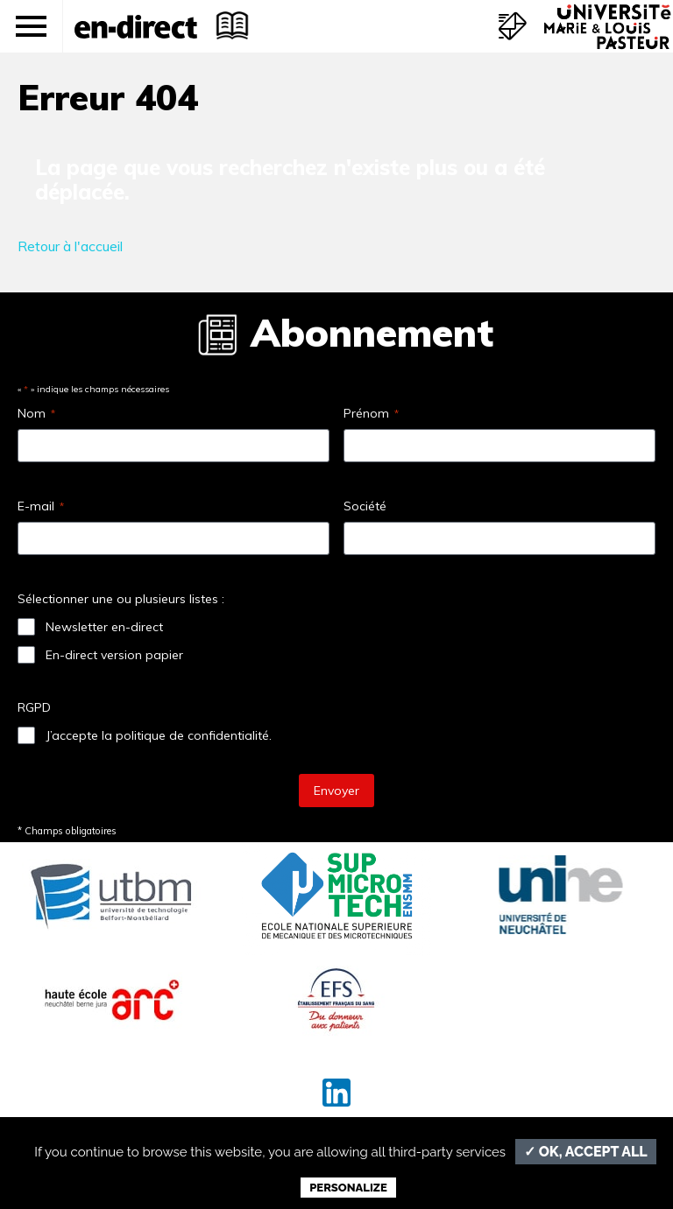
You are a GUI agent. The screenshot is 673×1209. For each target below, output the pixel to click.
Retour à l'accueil (70, 246)
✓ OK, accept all (586, 1151)
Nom (36, 413)
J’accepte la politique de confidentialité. (159, 735)
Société (365, 506)
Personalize (347, 1187)
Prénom (371, 413)
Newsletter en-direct (104, 627)
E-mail (41, 506)
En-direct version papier (114, 655)
